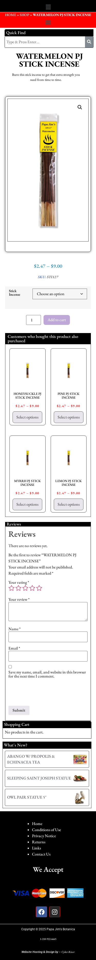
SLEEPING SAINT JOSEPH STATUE (39, 778)
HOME (10, 14)
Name (14, 629)
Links (36, 848)
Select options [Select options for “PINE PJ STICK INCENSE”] (69, 417)
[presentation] (47, 693)
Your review (19, 599)
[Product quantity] (33, 320)
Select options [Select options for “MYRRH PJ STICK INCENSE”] (27, 504)
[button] (48, 7)
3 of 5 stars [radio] (25, 588)
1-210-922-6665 (48, 939)
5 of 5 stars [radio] (39, 588)
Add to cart (57, 319)
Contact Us (41, 854)
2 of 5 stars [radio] (18, 588)
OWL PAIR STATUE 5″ (26, 797)
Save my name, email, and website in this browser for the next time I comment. (47, 674)
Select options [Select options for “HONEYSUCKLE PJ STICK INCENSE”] (27, 417)
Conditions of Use (46, 829)
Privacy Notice (44, 835)
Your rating (18, 582)
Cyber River (67, 952)
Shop (24, 14)
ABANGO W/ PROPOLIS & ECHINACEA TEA (31, 759)
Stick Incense (14, 292)
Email (14, 648)
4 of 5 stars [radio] (32, 588)
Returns (38, 842)
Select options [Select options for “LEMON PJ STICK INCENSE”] (69, 504)
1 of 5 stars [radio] (11, 588)
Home (37, 823)
